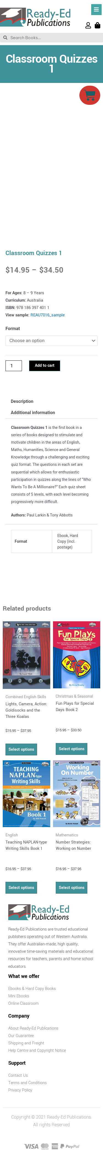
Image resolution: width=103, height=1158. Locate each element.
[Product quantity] (13, 365)
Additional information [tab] (33, 412)
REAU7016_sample (47, 315)
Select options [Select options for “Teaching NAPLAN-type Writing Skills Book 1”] (21, 888)
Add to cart (44, 365)
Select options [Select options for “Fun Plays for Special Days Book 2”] (71, 749)
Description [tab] (22, 401)
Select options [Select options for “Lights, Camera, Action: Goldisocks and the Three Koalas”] (21, 749)
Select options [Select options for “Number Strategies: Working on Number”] (71, 888)
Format (12, 328)
